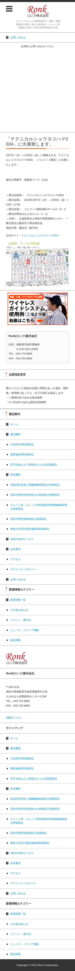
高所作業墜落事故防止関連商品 (18, 98)
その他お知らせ (19, 609)
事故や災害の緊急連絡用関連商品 (19, 103)
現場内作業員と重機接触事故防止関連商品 (24, 82)
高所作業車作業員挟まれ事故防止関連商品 (24, 87)
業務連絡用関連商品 (11, 67)
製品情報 (15, 640)
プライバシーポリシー (13, 124)
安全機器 (5, 77)
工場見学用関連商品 (11, 61)
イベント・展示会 (20, 619)
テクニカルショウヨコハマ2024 (40, 235)
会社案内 (5, 113)
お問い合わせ (8, 129)
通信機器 (5, 56)
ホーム (4, 51)
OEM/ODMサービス (11, 108)
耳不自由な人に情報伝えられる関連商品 (23, 72)
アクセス (5, 119)
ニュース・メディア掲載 (24, 630)
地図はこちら (14, 717)
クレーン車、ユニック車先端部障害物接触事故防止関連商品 (35, 93)
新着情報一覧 (18, 599)
